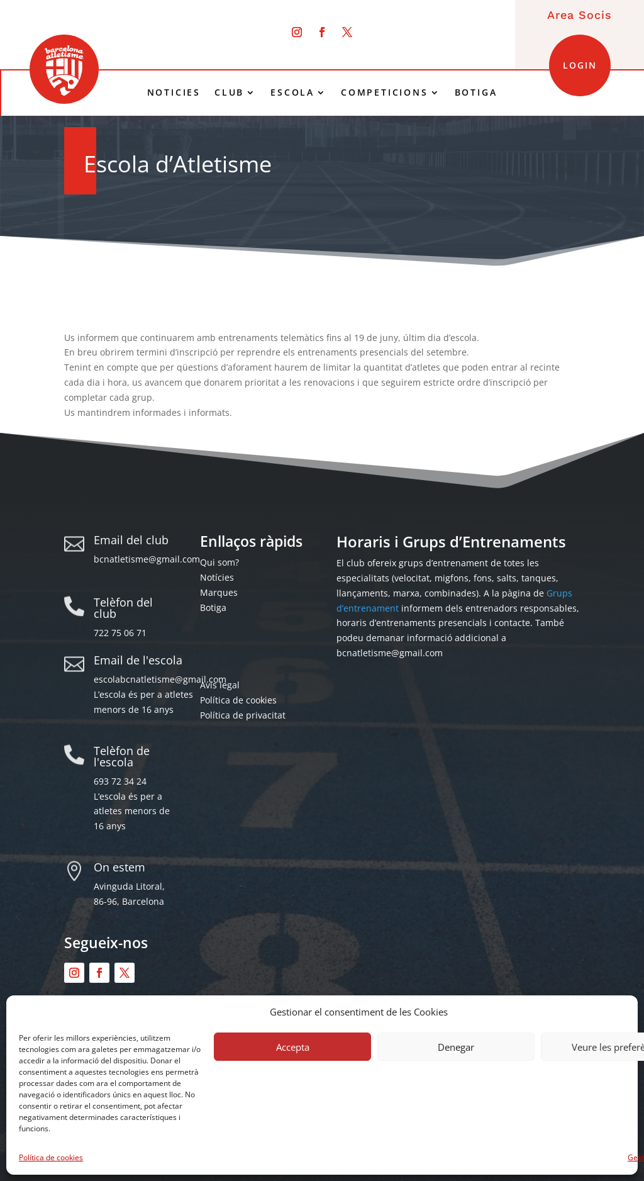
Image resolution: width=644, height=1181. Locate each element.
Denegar (456, 1047)
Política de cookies (51, 1157)
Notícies (217, 577)
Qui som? (219, 562)
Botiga (213, 607)
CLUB (229, 92)
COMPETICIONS (384, 92)
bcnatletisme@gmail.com (147, 559)
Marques (219, 592)
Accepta (292, 1047)
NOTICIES (174, 92)
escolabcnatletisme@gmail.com (160, 679)
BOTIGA (476, 92)
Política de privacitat (243, 715)
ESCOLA (292, 92)
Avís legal (220, 685)
